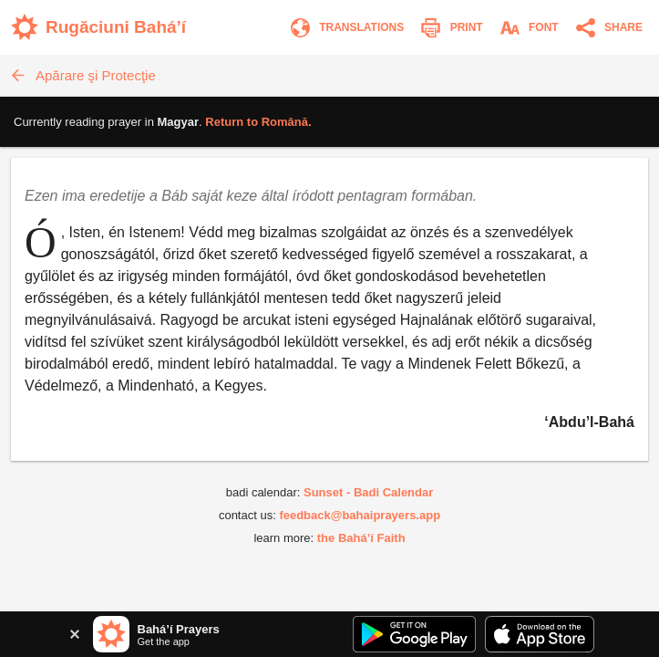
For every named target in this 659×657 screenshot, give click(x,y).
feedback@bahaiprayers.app (359, 515)
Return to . (258, 122)
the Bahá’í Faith (361, 538)
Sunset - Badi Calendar (368, 492)
